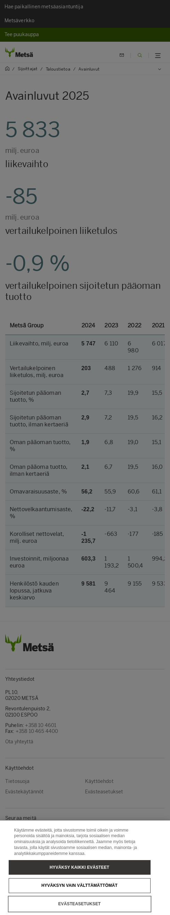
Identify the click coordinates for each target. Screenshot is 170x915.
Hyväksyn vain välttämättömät (79, 896)
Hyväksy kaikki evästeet (79, 878)
